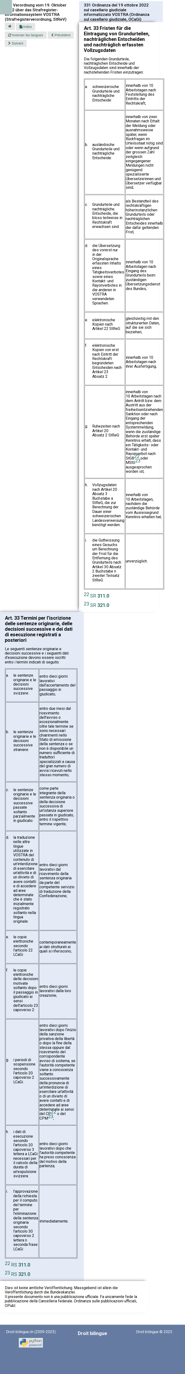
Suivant (15, 43)
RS (20, 1265)
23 (137, 461)
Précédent (60, 35)
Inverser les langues (25, 35)
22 (136, 456)
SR (99, 596)
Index (26, 27)
